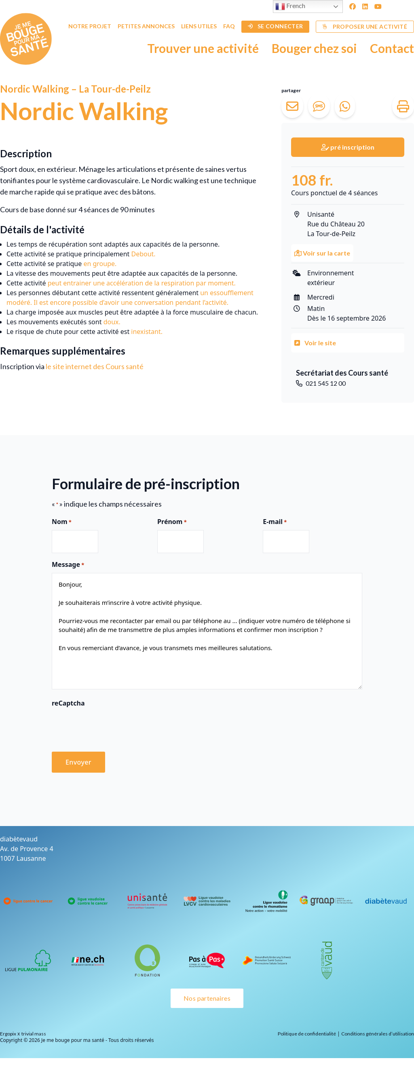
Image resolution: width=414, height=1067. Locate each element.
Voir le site (315, 343)
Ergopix (8, 1034)
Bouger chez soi (314, 48)
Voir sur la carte (322, 253)
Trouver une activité (203, 48)
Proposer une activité (365, 26)
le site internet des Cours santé (95, 366)
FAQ (229, 26)
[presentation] (113, 727)
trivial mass (33, 1034)
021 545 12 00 (321, 383)
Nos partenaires (207, 998)
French (290, 6)
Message (68, 565)
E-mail (275, 522)
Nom (62, 522)
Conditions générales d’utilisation (377, 1034)
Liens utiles (199, 26)
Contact (392, 48)
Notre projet (89, 26)
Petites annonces (146, 26)
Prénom (172, 522)
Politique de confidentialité (307, 1034)
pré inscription (347, 147)
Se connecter (275, 26)
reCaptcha (68, 703)
